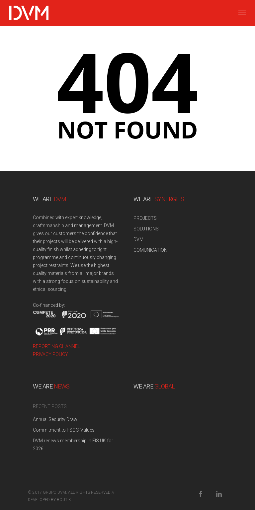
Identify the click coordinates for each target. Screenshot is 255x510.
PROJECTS (145, 218)
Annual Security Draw (55, 419)
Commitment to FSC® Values (64, 430)
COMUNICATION (150, 250)
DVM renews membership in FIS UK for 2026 (73, 444)
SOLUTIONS (146, 228)
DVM (138, 239)
